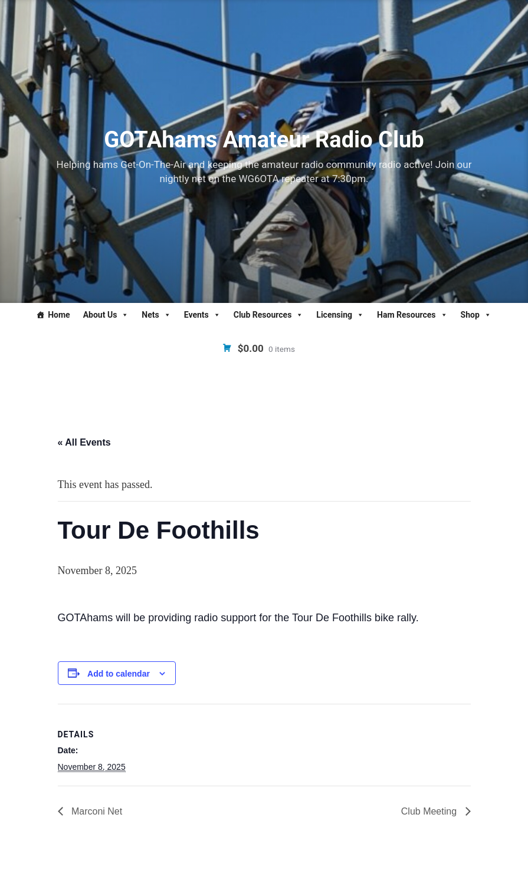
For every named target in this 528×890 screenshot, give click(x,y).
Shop (476, 314)
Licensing (340, 314)
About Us (106, 314)
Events (202, 314)
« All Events (84, 442)
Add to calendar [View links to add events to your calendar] (118, 673)
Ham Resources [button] (412, 314)
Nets (156, 314)
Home (59, 314)
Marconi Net (96, 811)
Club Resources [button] (269, 314)
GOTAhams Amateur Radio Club (264, 140)
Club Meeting (430, 811)
